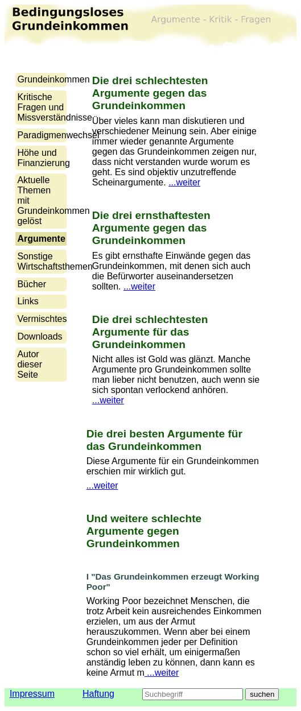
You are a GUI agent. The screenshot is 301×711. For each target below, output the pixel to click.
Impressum (32, 693)
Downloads (39, 336)
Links (27, 301)
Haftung (98, 693)
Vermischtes (42, 319)
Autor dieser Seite (29, 364)
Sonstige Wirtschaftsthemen (54, 261)
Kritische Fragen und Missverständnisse (54, 107)
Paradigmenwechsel (58, 135)
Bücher (31, 284)
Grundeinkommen (53, 79)
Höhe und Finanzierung (43, 158)
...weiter (184, 182)
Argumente (41, 238)
